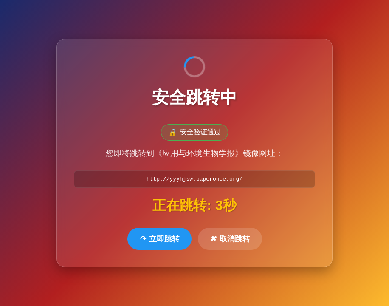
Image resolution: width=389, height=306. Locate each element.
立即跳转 (159, 239)
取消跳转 (230, 239)
